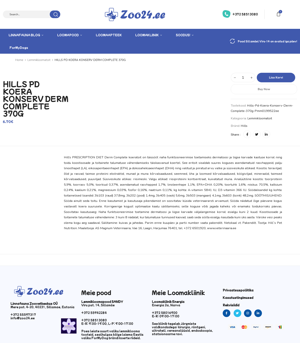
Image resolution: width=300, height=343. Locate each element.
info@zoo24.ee (23, 318)
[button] (279, 13)
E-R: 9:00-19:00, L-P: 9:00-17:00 (107, 323)
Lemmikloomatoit (39, 60)
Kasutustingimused (238, 297)
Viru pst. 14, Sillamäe (98, 305)
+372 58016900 (164, 313)
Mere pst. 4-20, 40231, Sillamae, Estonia (42, 307)
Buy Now (264, 89)
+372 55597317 (23, 314)
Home (19, 60)
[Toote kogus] (243, 77)
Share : (235, 134)
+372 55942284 (94, 313)
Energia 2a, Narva (166, 305)
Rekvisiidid (231, 305)
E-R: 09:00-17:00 (165, 316)
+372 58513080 (245, 14)
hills (244, 126)
